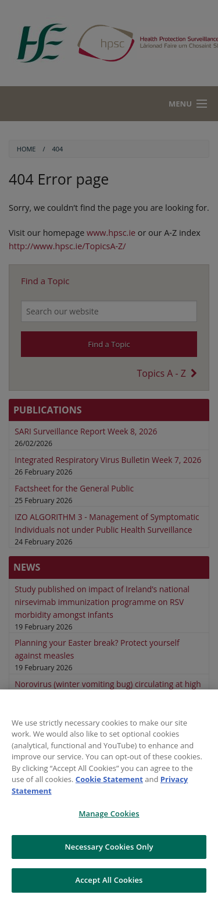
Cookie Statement (109, 779)
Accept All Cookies (108, 880)
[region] (109, 795)
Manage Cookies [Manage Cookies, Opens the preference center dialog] (108, 813)
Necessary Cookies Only (109, 846)
